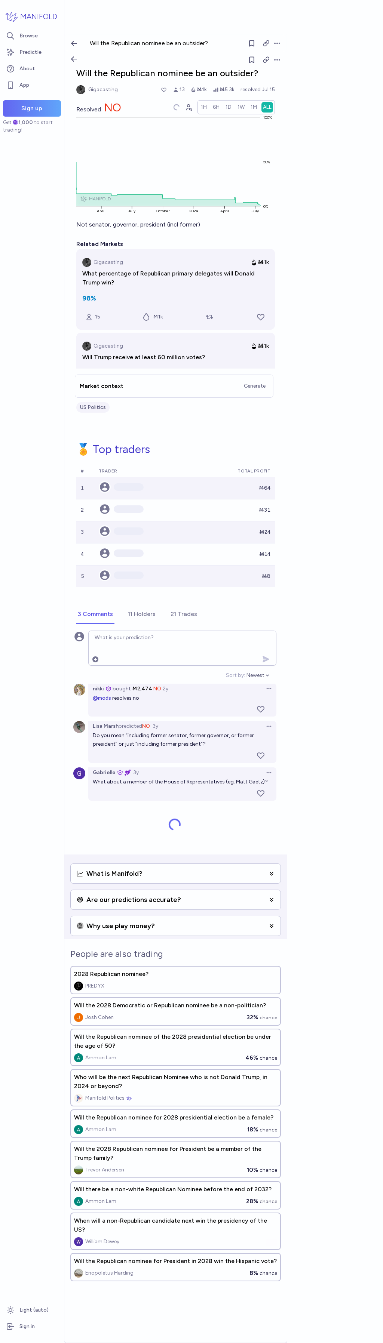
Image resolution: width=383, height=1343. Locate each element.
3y (155, 726)
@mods (102, 698)
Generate (255, 386)
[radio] (203, 107)
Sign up (31, 108)
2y (165, 689)
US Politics (93, 407)
